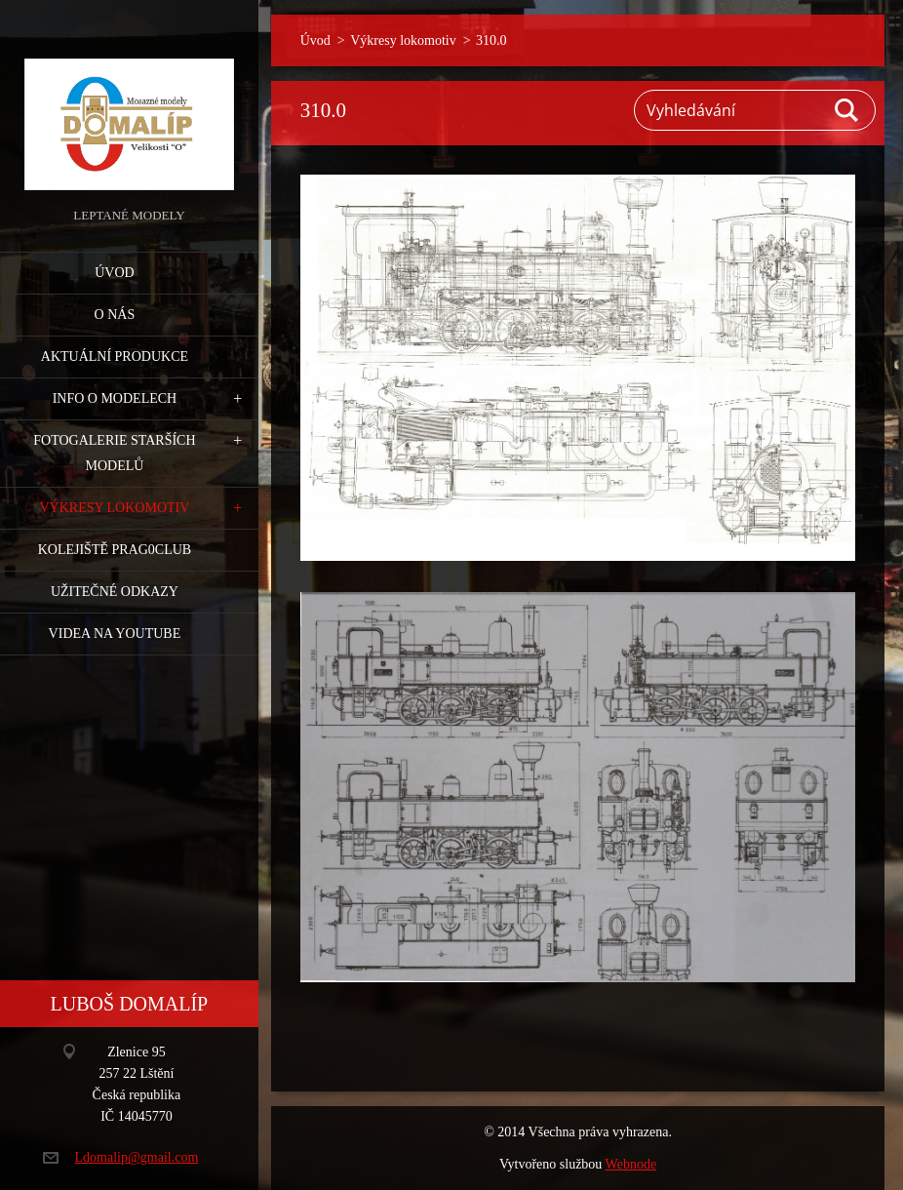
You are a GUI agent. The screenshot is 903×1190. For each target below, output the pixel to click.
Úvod (114, 272)
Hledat (847, 110)
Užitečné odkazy (114, 591)
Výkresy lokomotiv (114, 507)
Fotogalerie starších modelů (114, 453)
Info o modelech (115, 398)
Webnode (631, 1164)
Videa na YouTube (115, 633)
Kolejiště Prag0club (115, 549)
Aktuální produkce (114, 356)
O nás (115, 314)
